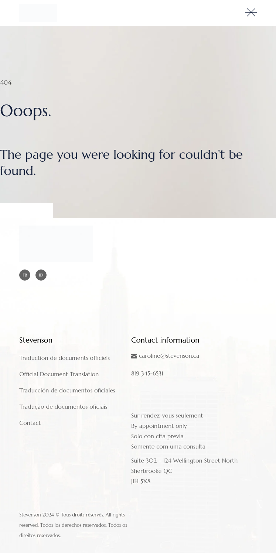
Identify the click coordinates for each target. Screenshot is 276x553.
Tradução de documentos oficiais (63, 406)
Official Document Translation (59, 374)
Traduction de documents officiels (64, 357)
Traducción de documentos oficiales (67, 390)
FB (25, 275)
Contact (30, 422)
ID (41, 275)
